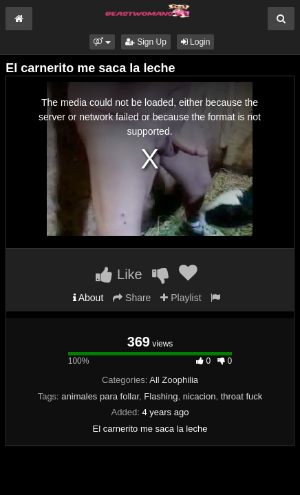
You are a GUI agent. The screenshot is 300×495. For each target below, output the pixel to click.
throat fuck (242, 396)
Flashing (161, 396)
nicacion (199, 396)
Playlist (180, 297)
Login (196, 42)
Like (119, 274)
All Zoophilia (173, 380)
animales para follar (100, 396)
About (88, 297)
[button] (102, 42)
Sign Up (146, 42)
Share (132, 297)
